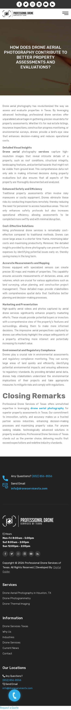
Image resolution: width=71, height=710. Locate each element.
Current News (11, 648)
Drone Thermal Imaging (16, 603)
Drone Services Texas (15, 626)
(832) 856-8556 (42, 476)
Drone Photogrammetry (17, 598)
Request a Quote (9, 707)
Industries (8, 637)
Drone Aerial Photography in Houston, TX (27, 592)
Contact (7, 653)
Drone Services (11, 642)
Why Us (7, 631)
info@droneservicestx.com (29, 488)
